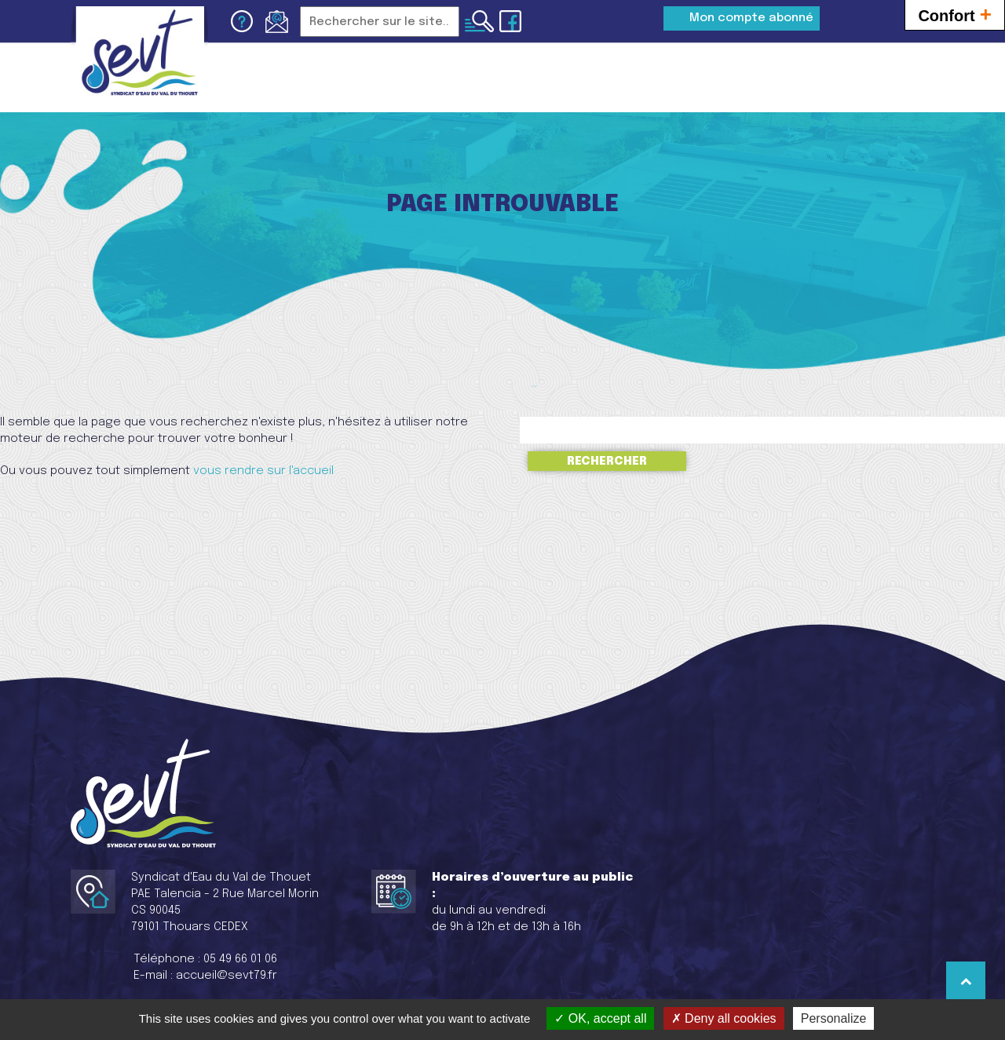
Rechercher (607, 461)
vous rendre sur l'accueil (263, 471)
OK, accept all (600, 1018)
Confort (955, 14)
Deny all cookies (724, 1018)
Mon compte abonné (751, 18)
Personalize (834, 1018)
